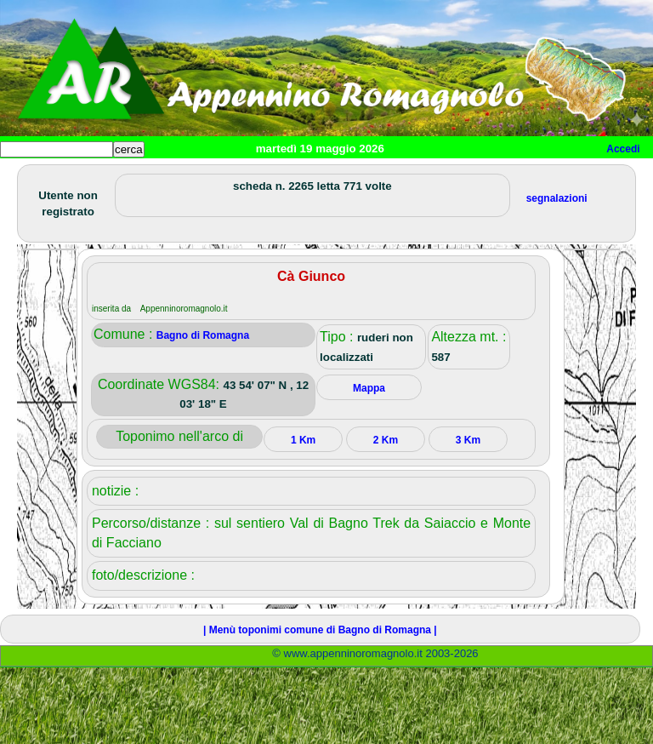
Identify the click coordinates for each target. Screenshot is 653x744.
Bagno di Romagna (202, 335)
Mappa (369, 388)
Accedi (622, 149)
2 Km (385, 440)
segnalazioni (557, 198)
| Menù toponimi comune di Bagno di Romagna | (320, 630)
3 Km (468, 440)
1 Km (303, 440)
